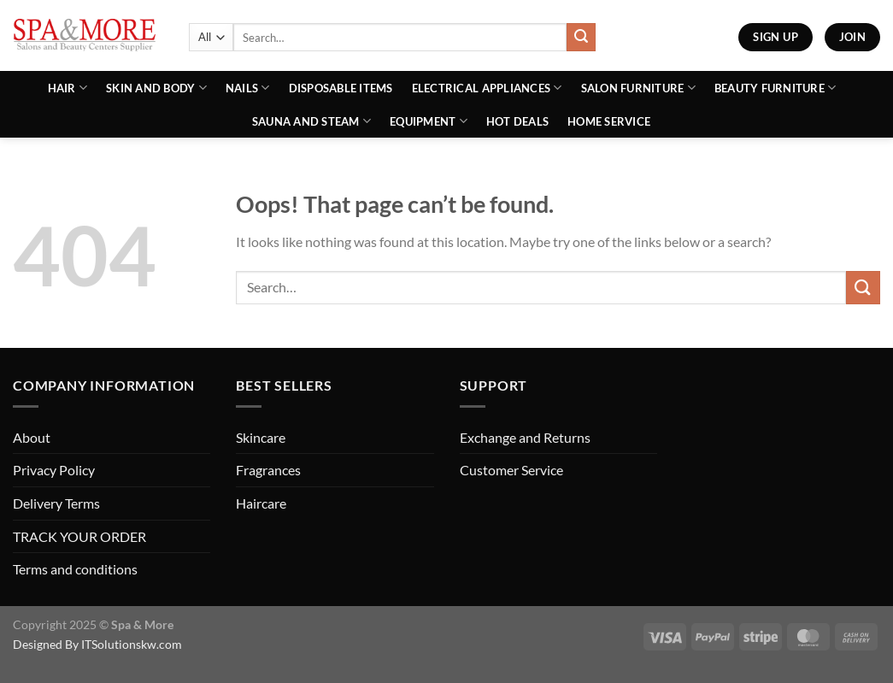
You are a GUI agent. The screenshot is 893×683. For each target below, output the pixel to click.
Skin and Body (156, 87)
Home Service (608, 121)
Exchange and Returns (525, 437)
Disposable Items (341, 88)
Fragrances (268, 470)
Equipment (428, 121)
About (31, 437)
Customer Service (511, 470)
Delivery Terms (56, 503)
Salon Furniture (638, 87)
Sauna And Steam (311, 121)
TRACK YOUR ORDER (79, 536)
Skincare (260, 437)
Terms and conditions (75, 569)
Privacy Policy (54, 470)
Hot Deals (517, 121)
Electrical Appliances (487, 87)
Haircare (261, 503)
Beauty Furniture (775, 87)
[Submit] (581, 37)
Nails (248, 87)
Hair (67, 87)
